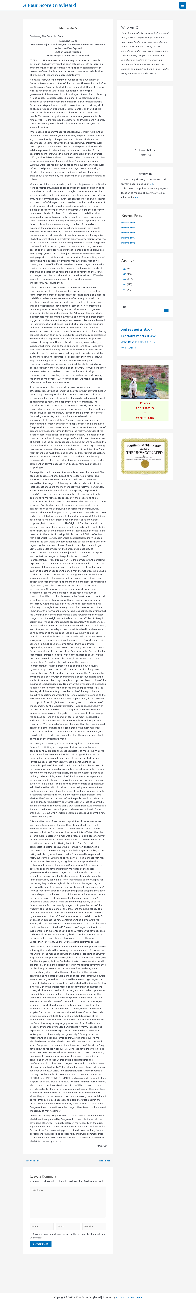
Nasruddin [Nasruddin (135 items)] (143, 342)
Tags (123, 306)
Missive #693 (128, 237)
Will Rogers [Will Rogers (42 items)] (128, 347)
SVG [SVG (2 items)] (153, 342)
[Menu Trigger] (182, 5)
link (151, 183)
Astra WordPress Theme (129, 1297)
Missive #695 (128, 227)
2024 (123, 279)
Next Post (106, 1178)
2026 (123, 269)
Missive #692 (128, 242)
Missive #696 (128, 222)
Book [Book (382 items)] (147, 329)
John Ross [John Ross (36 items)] (127, 342)
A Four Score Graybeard (49, 5)
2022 (123, 289)
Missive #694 (128, 232)
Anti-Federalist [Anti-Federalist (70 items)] (131, 329)
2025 (123, 274)
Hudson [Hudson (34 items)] (151, 336)
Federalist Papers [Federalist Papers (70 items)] (133, 336)
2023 (123, 284)
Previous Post (32, 1178)
